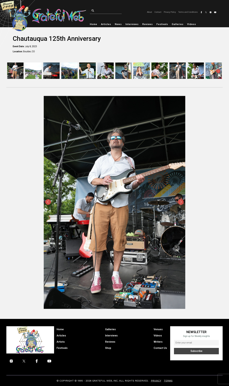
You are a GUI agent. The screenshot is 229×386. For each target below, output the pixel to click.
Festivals (162, 24)
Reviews (147, 24)
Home (93, 24)
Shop (108, 348)
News (118, 24)
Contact (157, 12)
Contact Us (160, 348)
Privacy (156, 380)
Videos (191, 24)
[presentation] (11, 71)
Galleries (177, 24)
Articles (106, 24)
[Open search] (109, 11)
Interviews (132, 24)
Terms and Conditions (188, 12)
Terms (168, 380)
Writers (158, 341)
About (149, 12)
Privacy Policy (170, 12)
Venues (158, 329)
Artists (61, 341)
